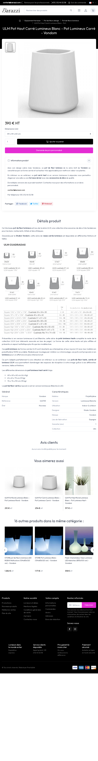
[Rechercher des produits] (49, 10)
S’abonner (89, 605)
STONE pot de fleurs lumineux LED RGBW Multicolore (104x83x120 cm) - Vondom (18, 560)
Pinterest (47, 204)
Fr (92, 2)
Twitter (34, 204)
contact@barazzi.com (12, 2)
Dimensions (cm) (11, 129)
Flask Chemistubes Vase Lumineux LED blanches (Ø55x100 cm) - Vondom (78, 560)
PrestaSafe (31, 667)
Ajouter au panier (55, 141)
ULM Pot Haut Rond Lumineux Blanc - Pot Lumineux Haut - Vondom (76, 500)
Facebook (21, 204)
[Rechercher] (71, 10)
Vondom (42, 396)
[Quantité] (10, 142)
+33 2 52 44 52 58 (59, 2)
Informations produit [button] (49, 160)
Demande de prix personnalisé (49, 150)
